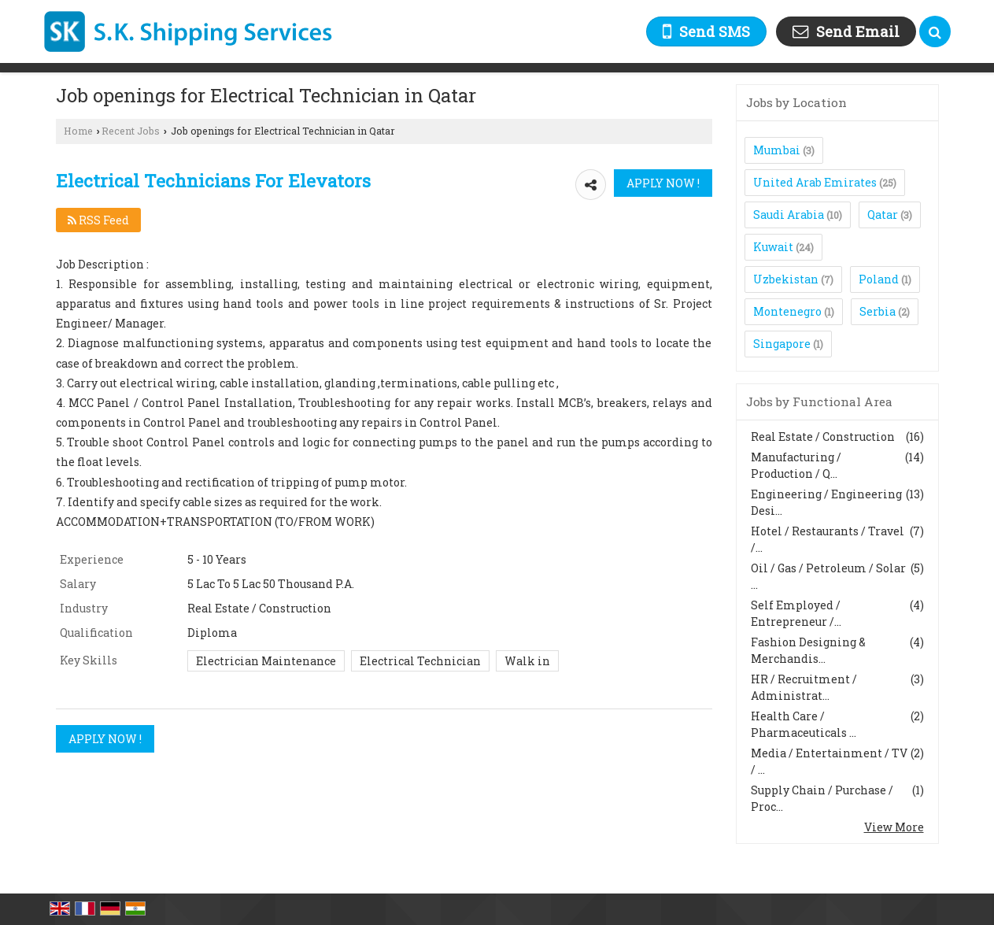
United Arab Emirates (815, 182)
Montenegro (787, 311)
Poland (879, 279)
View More (894, 827)
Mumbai (776, 149)
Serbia (877, 311)
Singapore (782, 343)
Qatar (882, 214)
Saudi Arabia (788, 214)
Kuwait (773, 246)
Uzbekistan (785, 279)
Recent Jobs (131, 130)
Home (78, 130)
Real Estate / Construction (823, 436)
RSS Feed (98, 220)
